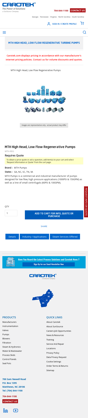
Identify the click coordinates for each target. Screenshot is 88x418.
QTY (7, 206)
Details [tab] (12, 236)
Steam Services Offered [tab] (64, 236)
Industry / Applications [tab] (34, 236)
